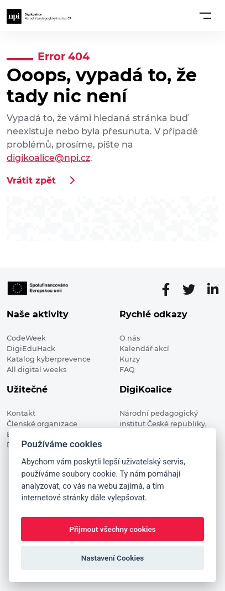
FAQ (127, 369)
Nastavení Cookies (112, 557)
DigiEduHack (31, 348)
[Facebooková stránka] (170, 289)
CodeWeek (26, 338)
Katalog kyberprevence (49, 359)
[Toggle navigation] (205, 15)
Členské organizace (42, 424)
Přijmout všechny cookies (112, 529)
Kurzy (129, 359)
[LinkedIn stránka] (212, 289)
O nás (129, 338)
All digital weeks (36, 369)
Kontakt (21, 413)
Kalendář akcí (144, 348)
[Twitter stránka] (193, 289)
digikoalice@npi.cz (48, 158)
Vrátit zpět (31, 180)
